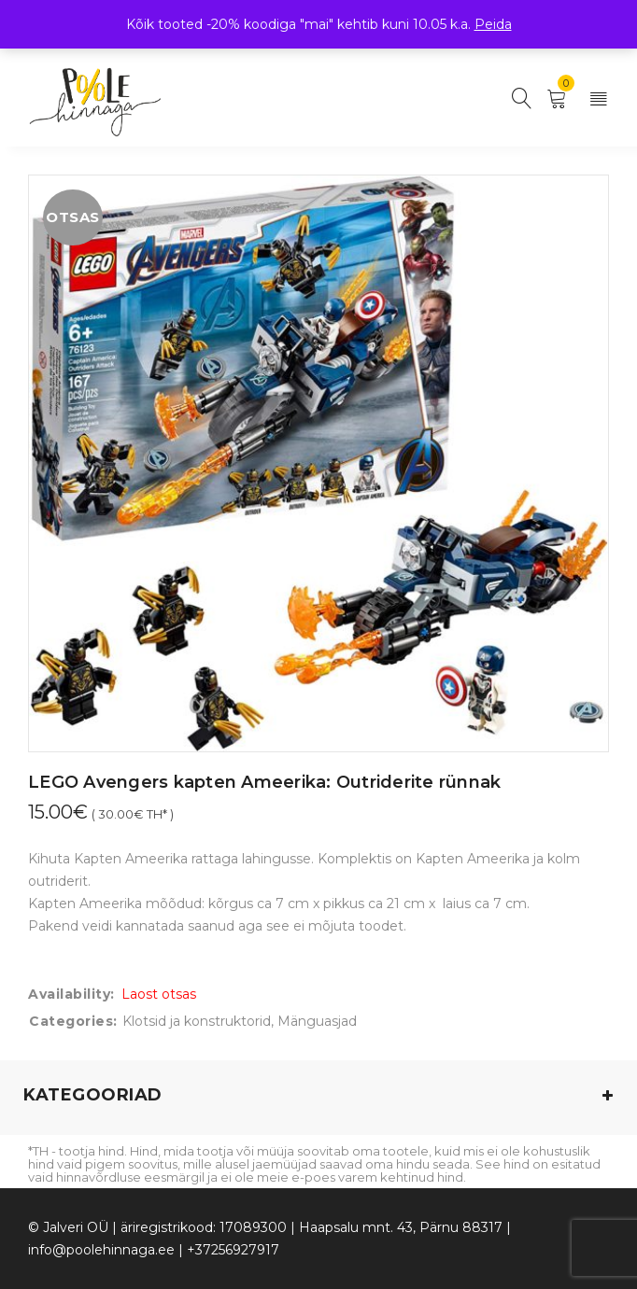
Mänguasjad (317, 1021)
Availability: (71, 994)
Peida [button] (493, 24)
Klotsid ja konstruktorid (196, 1021)
